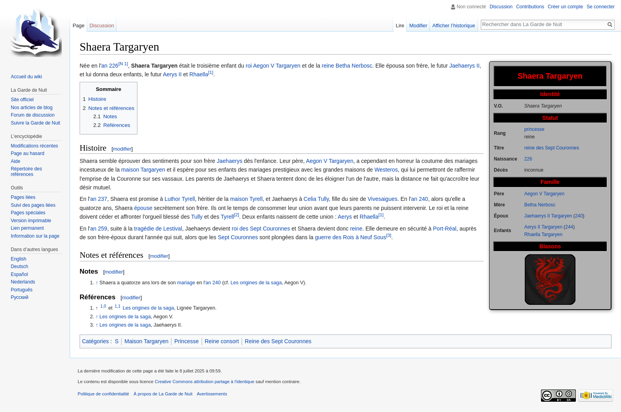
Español (19, 274)
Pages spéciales (28, 212)
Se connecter (601, 6)
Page (78, 25)
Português (21, 290)
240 (579, 216)
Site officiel (22, 99)
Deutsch (19, 266)
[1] (210, 72)
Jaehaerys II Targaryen (548, 216)
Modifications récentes (34, 146)
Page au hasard (27, 153)
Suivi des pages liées (33, 205)
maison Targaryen (143, 169)
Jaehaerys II (465, 65)
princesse (534, 129)
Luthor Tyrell (179, 199)
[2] (236, 214)
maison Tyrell (246, 199)
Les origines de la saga (256, 282)
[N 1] (123, 63)
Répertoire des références (26, 171)
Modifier (418, 25)
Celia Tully (316, 199)
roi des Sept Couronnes (261, 228)
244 (569, 227)
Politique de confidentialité (103, 393)
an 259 (98, 228)
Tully (197, 217)
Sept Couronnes (238, 237)
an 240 (419, 199)
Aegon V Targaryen (544, 194)
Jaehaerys (229, 161)
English (18, 259)
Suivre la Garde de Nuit (35, 123)
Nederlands (23, 282)
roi (249, 65)
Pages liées (23, 197)
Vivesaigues (382, 199)
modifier (122, 149)
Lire (400, 25)
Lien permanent (27, 228)
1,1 (118, 306)
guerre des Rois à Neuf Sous (350, 237)
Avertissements (212, 393)
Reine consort (222, 341)
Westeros (386, 169)
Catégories (95, 341)
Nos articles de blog (31, 107)
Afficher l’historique (453, 25)
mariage (186, 282)
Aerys (345, 217)
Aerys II (172, 74)
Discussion (501, 6)
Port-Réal (444, 228)
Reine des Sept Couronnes (278, 341)
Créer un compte (565, 6)
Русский (20, 297)
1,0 (103, 306)
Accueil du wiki (26, 76)
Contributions (530, 6)
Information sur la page (35, 236)
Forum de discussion (33, 115)
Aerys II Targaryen (543, 227)
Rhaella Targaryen (543, 234)
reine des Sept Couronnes (551, 148)
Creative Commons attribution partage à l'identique (205, 381)
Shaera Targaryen (154, 65)
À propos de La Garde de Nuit (162, 393)
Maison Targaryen (146, 341)
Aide (15, 161)
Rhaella (198, 74)
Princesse (186, 341)
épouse (143, 208)
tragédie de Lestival (158, 228)
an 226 (109, 65)
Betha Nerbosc (540, 205)
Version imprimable (31, 220)
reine (328, 65)
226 (528, 159)
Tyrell (227, 217)
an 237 (98, 199)
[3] (388, 235)
